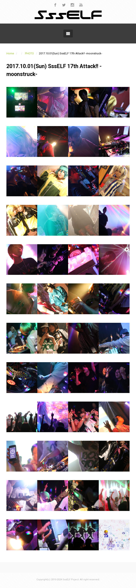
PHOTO (29, 53)
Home (10, 53)
